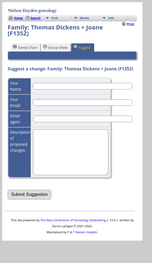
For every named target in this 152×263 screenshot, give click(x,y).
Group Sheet (55, 47)
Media (84, 18)
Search (36, 18)
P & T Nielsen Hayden (82, 240)
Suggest (82, 47)
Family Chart (25, 47)
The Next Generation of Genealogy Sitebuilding (73, 228)
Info (111, 18)
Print (130, 24)
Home (18, 18)
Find (55, 18)
